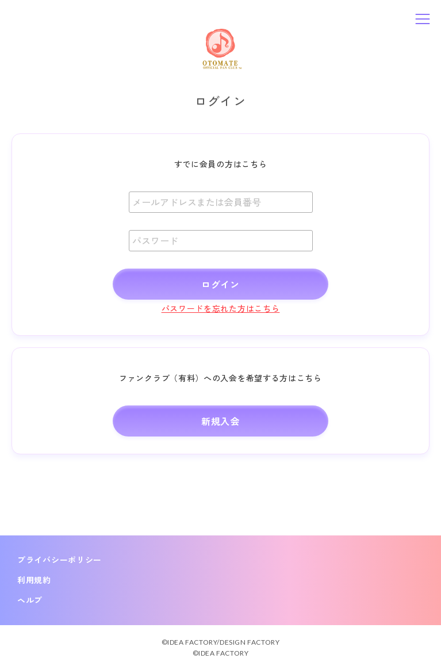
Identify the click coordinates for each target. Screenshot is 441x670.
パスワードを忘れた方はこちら (221, 308)
